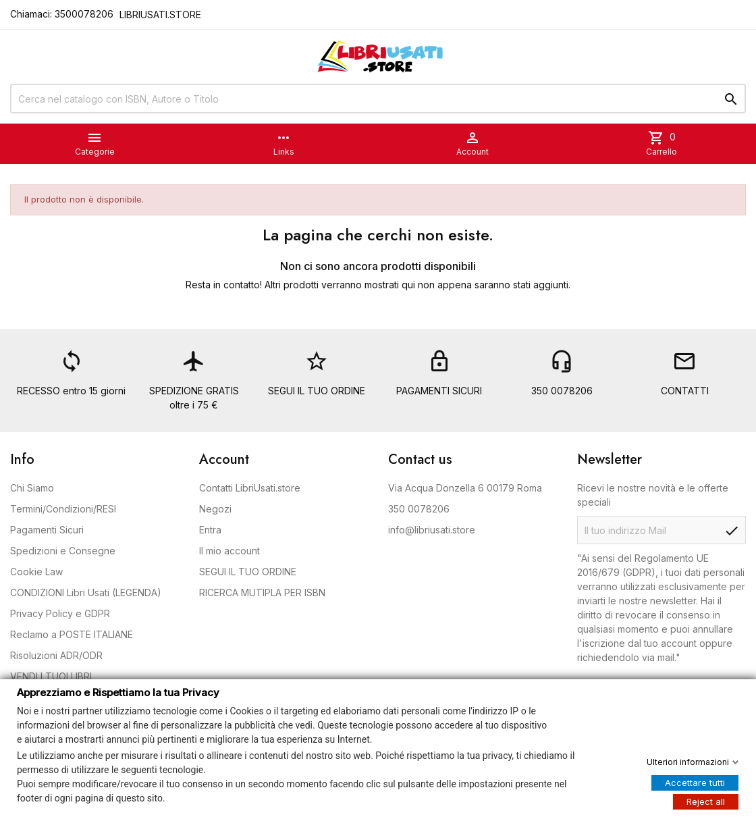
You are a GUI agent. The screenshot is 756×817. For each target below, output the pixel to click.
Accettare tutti (695, 781)
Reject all (705, 800)
